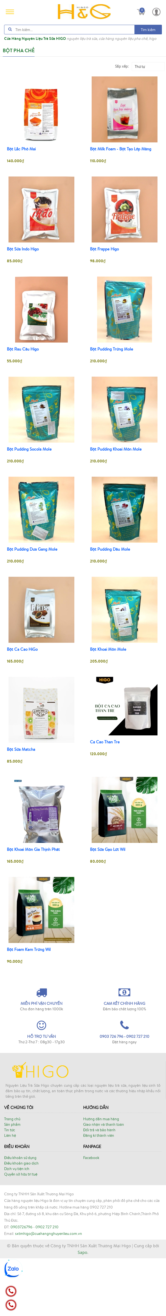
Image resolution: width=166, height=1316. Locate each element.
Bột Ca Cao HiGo (22, 649)
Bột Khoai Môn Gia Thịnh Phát (33, 849)
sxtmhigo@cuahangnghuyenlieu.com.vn (48, 1291)
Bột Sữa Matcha (21, 749)
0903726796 (21, 1284)
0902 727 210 (46, 1284)
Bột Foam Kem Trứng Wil (29, 949)
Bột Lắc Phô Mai (21, 149)
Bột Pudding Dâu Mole (110, 549)
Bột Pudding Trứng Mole (111, 349)
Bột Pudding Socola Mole (29, 449)
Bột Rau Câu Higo (23, 349)
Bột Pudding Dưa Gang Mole (32, 549)
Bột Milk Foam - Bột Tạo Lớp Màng (120, 149)
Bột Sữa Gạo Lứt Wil (107, 849)
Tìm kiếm (148, 29)
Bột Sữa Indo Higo (23, 249)
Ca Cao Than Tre (105, 742)
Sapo (82, 1310)
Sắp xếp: (122, 66)
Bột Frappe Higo (104, 249)
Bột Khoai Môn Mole (108, 649)
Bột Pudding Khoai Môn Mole (116, 449)
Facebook (91, 1215)
